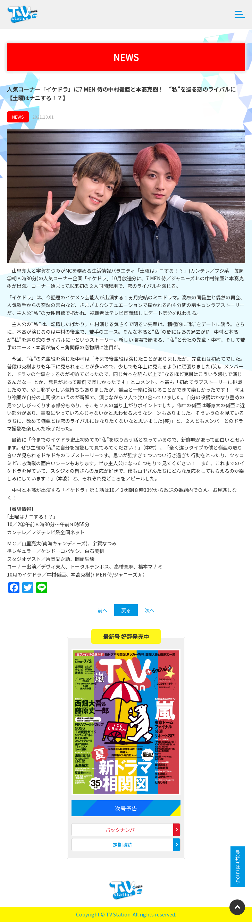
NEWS (18, 117)
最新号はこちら (237, 867)
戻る (126, 610)
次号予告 (126, 808)
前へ (102, 610)
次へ (149, 610)
